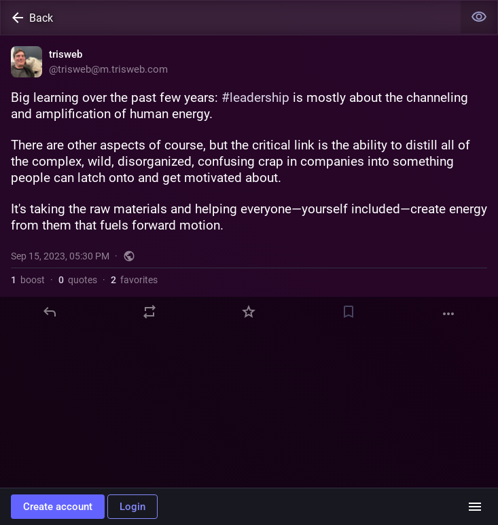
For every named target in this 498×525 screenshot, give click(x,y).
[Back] (231, 18)
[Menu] (475, 506)
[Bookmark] (348, 312)
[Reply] (49, 312)
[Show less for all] (479, 17)
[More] (448, 314)
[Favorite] (249, 312)
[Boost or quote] (149, 312)
